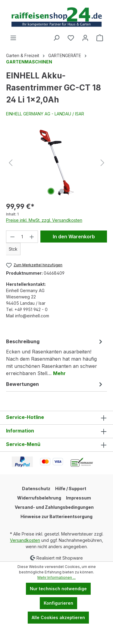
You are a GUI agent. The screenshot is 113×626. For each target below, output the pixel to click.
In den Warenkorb (74, 237)
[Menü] (13, 38)
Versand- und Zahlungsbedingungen (54, 507)
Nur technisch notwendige (58, 588)
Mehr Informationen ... (56, 577)
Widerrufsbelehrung (39, 497)
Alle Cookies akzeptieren (58, 617)
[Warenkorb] (100, 38)
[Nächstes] (102, 163)
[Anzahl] (22, 237)
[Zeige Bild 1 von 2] (51, 191)
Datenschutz (36, 488)
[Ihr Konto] (85, 38)
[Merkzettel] (71, 38)
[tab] (55, 357)
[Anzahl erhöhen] (32, 237)
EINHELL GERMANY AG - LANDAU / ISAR (45, 113)
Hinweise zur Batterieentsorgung (56, 516)
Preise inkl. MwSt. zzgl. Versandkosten (44, 220)
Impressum (78, 497)
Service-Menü (23, 444)
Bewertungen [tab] (55, 384)
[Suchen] (56, 38)
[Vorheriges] (10, 163)
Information (20, 431)
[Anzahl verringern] (12, 237)
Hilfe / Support (70, 488)
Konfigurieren (58, 603)
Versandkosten (25, 540)
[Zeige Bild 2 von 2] (61, 191)
